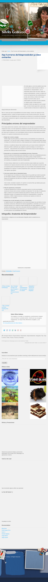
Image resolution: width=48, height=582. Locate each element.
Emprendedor (16, 335)
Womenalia (8, 271)
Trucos (12, 337)
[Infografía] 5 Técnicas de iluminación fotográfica (31, 288)
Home (8, 51)
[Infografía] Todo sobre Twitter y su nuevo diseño (35, 342)
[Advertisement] (24, 73)
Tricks (8, 337)
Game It (3, 532)
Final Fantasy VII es (6, 530)
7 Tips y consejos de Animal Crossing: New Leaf (5, 308)
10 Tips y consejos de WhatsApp (6, 287)
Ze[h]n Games (5, 537)
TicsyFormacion (16, 271)
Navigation (23, 40)
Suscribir (4, 362)
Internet (19, 60)
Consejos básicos (8, 335)
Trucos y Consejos (19, 337)
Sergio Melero (5, 535)
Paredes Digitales (5, 533)
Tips (42, 335)
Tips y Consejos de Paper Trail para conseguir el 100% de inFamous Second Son (15, 290)
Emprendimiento (31, 335)
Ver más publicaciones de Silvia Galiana (13, 323)
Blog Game (4, 528)
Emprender (23, 335)
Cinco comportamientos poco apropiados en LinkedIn (23, 288)
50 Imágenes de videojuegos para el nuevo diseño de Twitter (15, 340)
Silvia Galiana (13, 32)
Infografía (38, 335)
